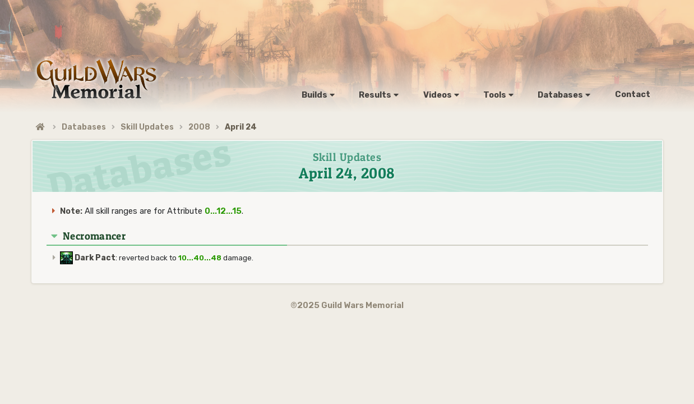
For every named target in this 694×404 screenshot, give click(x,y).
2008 (199, 127)
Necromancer (94, 235)
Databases (84, 127)
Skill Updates (147, 127)
